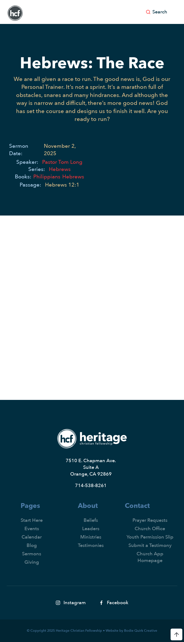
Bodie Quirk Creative (140, 630)
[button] (175, 12)
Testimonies (91, 545)
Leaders (90, 528)
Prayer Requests (149, 520)
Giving (31, 562)
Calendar (32, 537)
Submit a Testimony (150, 545)
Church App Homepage (150, 557)
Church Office (150, 528)
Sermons (31, 554)
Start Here (32, 520)
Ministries (90, 537)
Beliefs (91, 520)
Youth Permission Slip (149, 537)
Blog (32, 545)
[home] (15, 13)
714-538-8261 (91, 485)
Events (31, 528)
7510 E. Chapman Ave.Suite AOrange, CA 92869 (91, 467)
